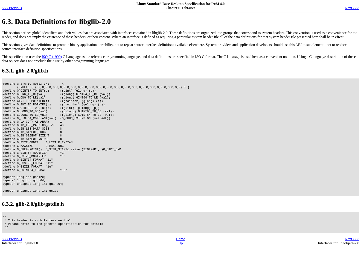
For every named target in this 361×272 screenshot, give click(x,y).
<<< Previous (12, 8)
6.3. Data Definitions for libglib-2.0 (56, 21)
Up (180, 268)
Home (180, 264)
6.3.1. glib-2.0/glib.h (25, 71)
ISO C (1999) (52, 57)
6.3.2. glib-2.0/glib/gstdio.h (33, 226)
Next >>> (352, 8)
